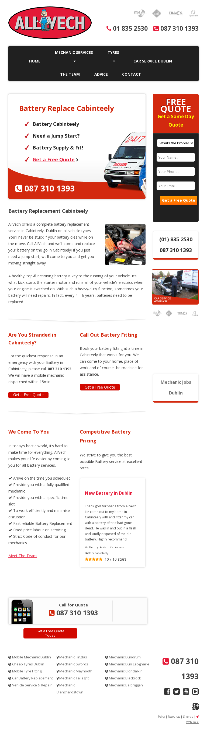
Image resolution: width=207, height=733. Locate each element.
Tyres (113, 56)
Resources (174, 716)
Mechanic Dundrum (125, 657)
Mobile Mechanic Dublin (31, 657)
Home (34, 61)
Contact (131, 74)
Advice (101, 74)
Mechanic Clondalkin (126, 671)
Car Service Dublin (152, 61)
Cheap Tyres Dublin (28, 664)
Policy (161, 716)
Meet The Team (22, 555)
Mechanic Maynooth (75, 671)
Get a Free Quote (54, 159)
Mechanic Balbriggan (126, 685)
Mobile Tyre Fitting (27, 671)
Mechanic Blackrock (125, 678)
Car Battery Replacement (32, 678)
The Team (70, 74)
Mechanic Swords (73, 664)
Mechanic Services (74, 56)
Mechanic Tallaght (74, 678)
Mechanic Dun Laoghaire (129, 664)
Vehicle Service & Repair (32, 685)
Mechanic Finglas (73, 657)
